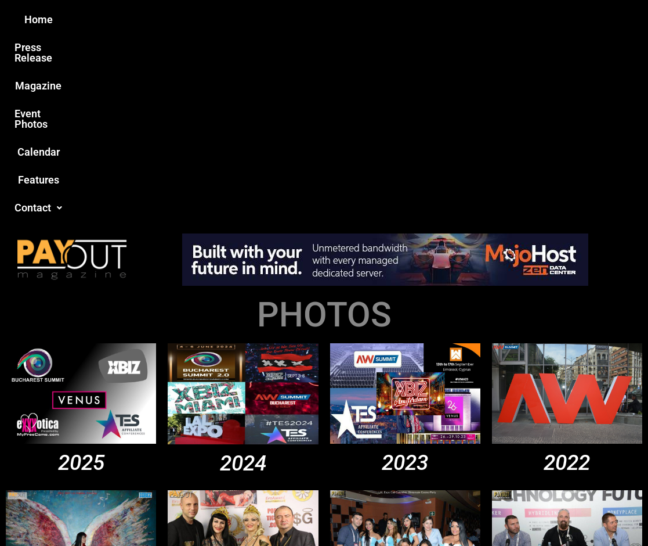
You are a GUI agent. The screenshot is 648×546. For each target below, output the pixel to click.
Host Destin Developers (573, 512)
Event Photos (329, 19)
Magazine (258, 19)
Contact (520, 19)
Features (458, 19)
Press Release (184, 19)
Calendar (399, 19)
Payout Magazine (196, 512)
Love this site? (150, 456)
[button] (519, 20)
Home (119, 19)
